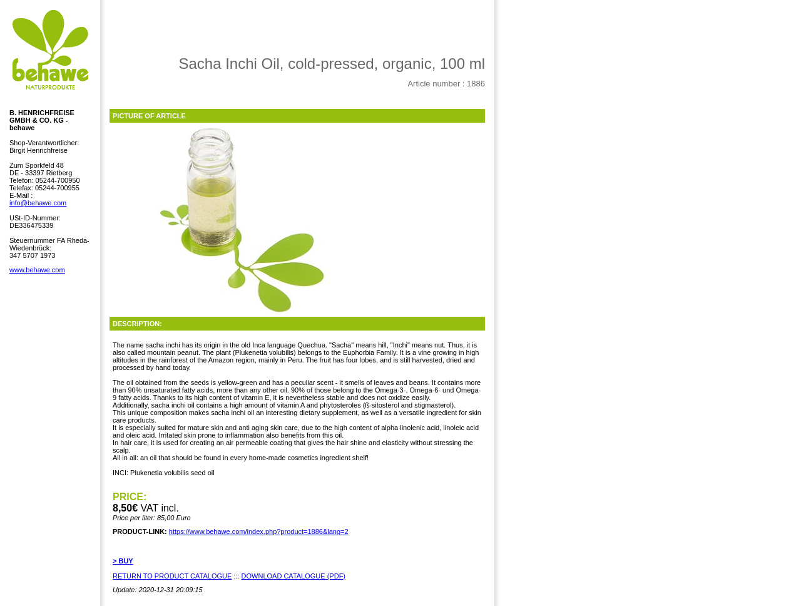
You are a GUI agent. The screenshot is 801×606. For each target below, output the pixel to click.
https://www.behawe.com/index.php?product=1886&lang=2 (259, 531)
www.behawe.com (37, 270)
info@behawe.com (37, 203)
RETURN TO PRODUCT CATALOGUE (172, 576)
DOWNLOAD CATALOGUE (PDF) (293, 576)
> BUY (123, 561)
